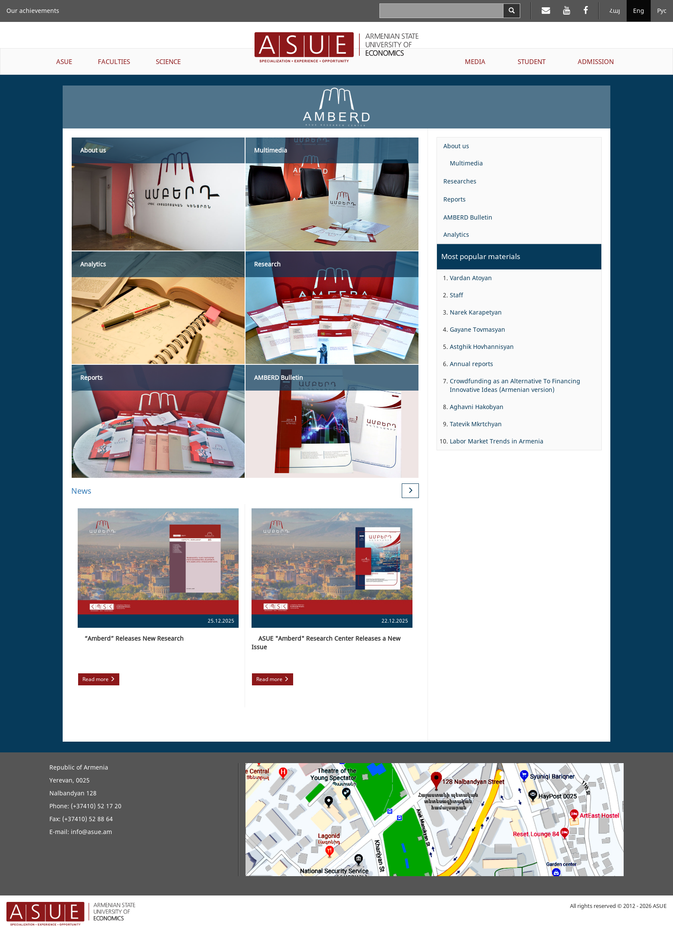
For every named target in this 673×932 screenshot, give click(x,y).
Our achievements (32, 10)
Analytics (456, 234)
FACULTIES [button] (114, 61)
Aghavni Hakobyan (476, 407)
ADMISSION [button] (596, 61)
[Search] (511, 10)
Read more (98, 679)
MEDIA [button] (475, 61)
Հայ (614, 10)
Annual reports (471, 364)
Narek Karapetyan (476, 312)
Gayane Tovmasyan (477, 329)
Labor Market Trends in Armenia (496, 441)
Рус (662, 10)
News (81, 491)
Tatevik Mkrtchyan (476, 424)
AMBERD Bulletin (467, 217)
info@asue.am (91, 832)
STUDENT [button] (532, 61)
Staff (456, 295)
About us (456, 146)
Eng (638, 10)
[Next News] (410, 490)
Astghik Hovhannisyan (482, 346)
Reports (454, 199)
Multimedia (466, 163)
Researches (459, 181)
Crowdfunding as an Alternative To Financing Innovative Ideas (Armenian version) (515, 385)
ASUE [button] (64, 61)
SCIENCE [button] (168, 61)
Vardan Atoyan (471, 278)
